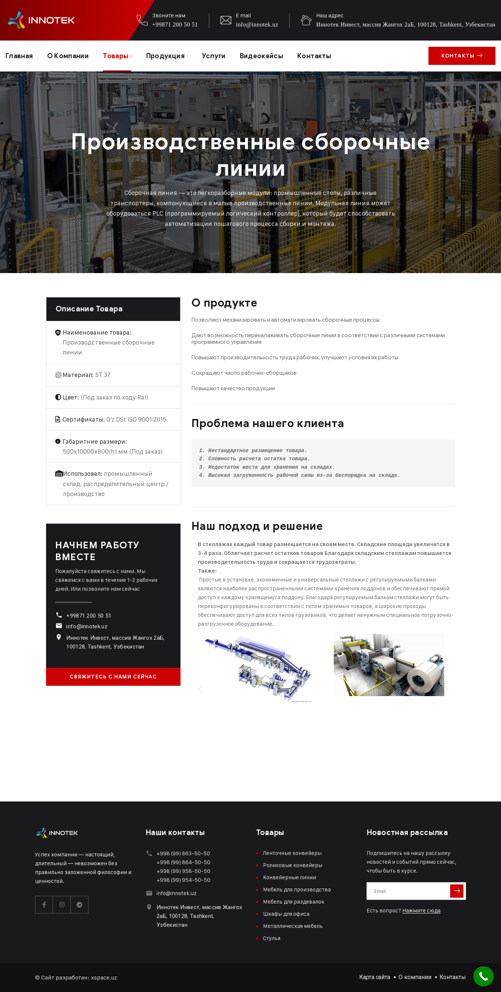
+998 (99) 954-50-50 (183, 879)
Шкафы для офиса (286, 913)
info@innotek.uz (257, 24)
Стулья (271, 938)
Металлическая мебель (293, 925)
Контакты (314, 56)
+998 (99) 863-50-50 (183, 853)
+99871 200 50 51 (175, 24)
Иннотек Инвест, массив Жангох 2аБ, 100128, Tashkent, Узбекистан (405, 24)
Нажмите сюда (421, 910)
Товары (116, 56)
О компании (68, 56)
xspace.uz (104, 977)
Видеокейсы (262, 56)
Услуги (213, 56)
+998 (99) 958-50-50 (183, 870)
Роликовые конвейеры (292, 865)
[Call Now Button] (483, 976)
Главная (19, 56)
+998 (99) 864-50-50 (183, 862)
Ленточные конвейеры (292, 852)
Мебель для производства (297, 889)
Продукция (165, 56)
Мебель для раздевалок (293, 901)
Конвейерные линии (289, 877)
